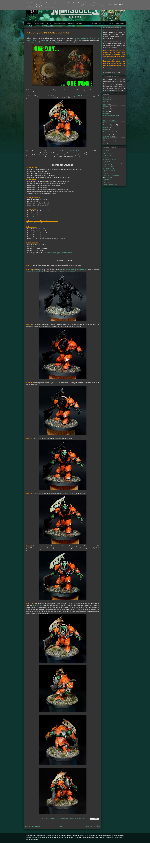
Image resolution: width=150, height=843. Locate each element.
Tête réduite (107, 182)
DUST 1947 (106, 99)
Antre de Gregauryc (109, 154)
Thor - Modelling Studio (110, 184)
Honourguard (108, 164)
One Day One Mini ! (58, 818)
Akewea (106, 150)
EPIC (104, 102)
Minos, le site (108, 177)
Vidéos (105, 138)
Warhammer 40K (82, 818)
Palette (105, 122)
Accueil (29, 23)
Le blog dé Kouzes (109, 170)
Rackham (106, 127)
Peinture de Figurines (97, 23)
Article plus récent (32, 826)
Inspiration (106, 109)
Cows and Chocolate (110, 159)
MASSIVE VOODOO (110, 173)
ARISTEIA (106, 97)
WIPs (49, 23)
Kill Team (106, 111)
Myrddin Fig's (108, 179)
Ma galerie (39, 23)
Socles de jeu (59, 23)
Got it (121, 5)
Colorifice (106, 157)
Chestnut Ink (107, 155)
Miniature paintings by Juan (112, 175)
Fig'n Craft (107, 161)
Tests (110, 23)
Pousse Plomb (108, 172)
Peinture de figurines (70, 818)
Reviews (105, 129)
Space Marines (107, 136)
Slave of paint (108, 181)
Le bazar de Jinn (109, 168)
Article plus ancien (92, 826)
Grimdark (106, 104)
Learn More (112, 5)
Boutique (120, 23)
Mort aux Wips (107, 118)
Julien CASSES (108, 166)
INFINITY (106, 106)
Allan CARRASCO (109, 152)
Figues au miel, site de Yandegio (113, 163)
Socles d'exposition (76, 23)
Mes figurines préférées (110, 115)
